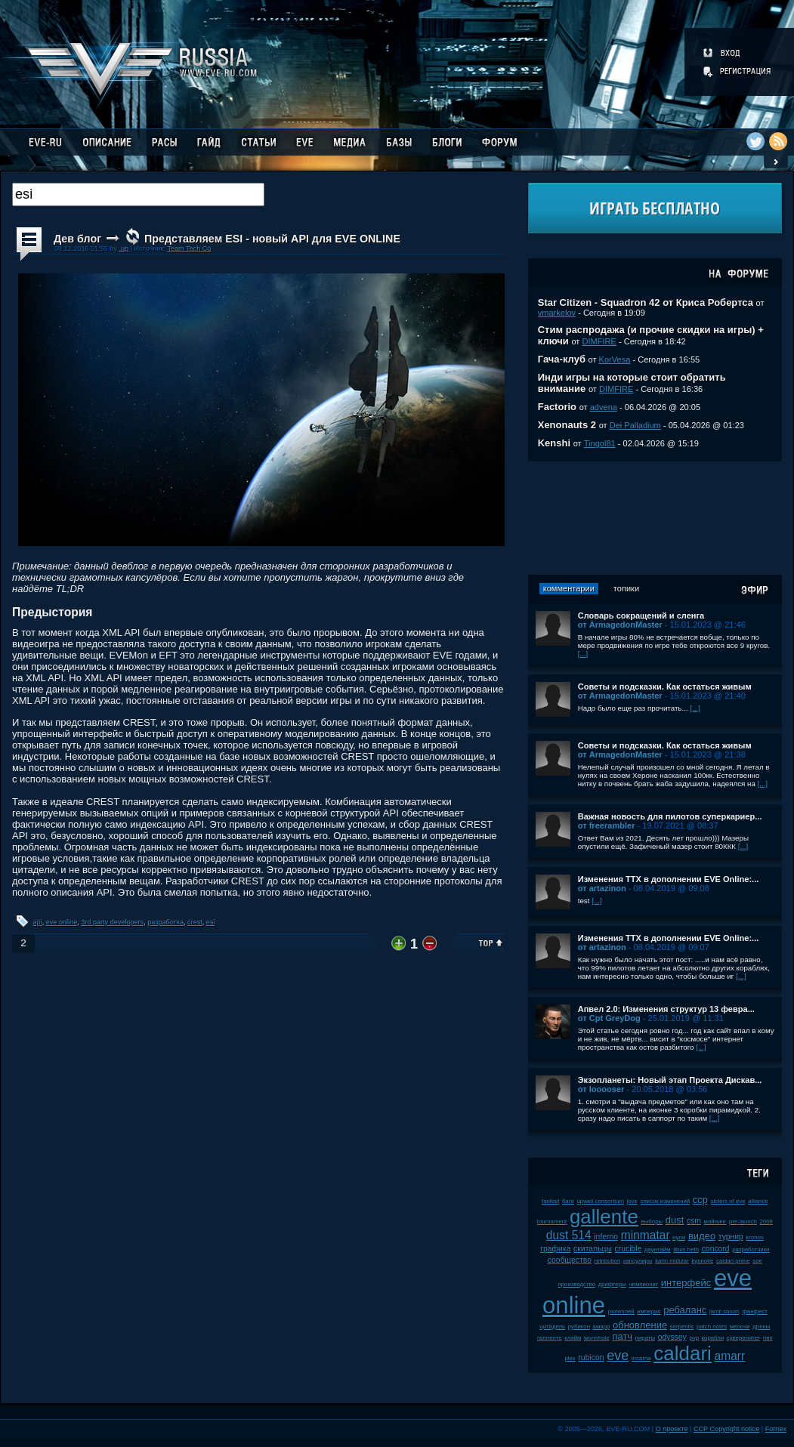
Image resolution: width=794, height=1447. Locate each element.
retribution (608, 1260)
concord (716, 1249)
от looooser (601, 1089)
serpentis (682, 1326)
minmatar (645, 1235)
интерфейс (686, 1282)
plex (569, 1358)
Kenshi (554, 443)
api (37, 922)
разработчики (750, 1249)
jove (632, 1201)
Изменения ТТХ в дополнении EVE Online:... (668, 879)
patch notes (712, 1326)
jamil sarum (724, 1311)
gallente (604, 1216)
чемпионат (644, 1284)
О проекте (672, 1429)
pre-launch (743, 1221)
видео (701, 1236)
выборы (652, 1221)
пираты (645, 1337)
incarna (641, 1358)
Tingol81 (600, 443)
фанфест (754, 1311)
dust (675, 1220)
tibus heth (686, 1249)
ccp (700, 1199)
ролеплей (621, 1311)
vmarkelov (557, 312)
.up (123, 248)
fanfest (550, 1201)
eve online (61, 922)
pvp (694, 1337)
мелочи (740, 1326)
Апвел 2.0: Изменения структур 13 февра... (666, 1009)
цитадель (552, 1326)
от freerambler (606, 825)
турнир (730, 1237)
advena (603, 407)
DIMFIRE (599, 341)
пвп (768, 1337)
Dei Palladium (635, 425)
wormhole (597, 1337)
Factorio (557, 406)
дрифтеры (612, 1284)
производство (576, 1284)
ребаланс (684, 1310)
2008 (766, 1221)
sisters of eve (728, 1201)
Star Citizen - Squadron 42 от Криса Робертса (645, 302)
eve (618, 1355)
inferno (606, 1237)
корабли (713, 1337)
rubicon (591, 1357)
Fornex (775, 1429)
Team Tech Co (189, 248)
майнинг (715, 1221)
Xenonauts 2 (567, 424)
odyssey (672, 1337)
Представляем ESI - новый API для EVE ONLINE (272, 239)
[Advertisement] (655, 518)
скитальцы (592, 1249)
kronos (754, 1237)
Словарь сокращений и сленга (641, 615)
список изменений (665, 1201)
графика (555, 1249)
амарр (601, 1326)
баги (568, 1201)
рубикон (579, 1326)
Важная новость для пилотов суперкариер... (670, 816)
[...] (583, 653)
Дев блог (77, 239)
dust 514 (569, 1235)
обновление (640, 1325)
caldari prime (733, 1260)
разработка (165, 922)
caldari (682, 1353)
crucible (628, 1249)
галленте (549, 1337)
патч (622, 1336)
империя (648, 1311)
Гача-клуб (561, 359)
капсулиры (638, 1260)
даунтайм (657, 1249)
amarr (730, 1356)
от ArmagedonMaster (620, 624)
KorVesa (615, 359)
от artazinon (602, 888)
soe (757, 1260)
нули (678, 1237)
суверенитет (744, 1337)
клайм (572, 1337)
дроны (761, 1326)
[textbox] (138, 194)
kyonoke (702, 1260)
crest (194, 922)
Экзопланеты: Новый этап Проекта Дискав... (670, 1079)
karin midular (672, 1260)
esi (210, 922)
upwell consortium (600, 1201)
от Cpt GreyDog (609, 1018)
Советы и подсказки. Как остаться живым (665, 686)
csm (694, 1221)
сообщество (570, 1260)
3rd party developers (112, 922)
